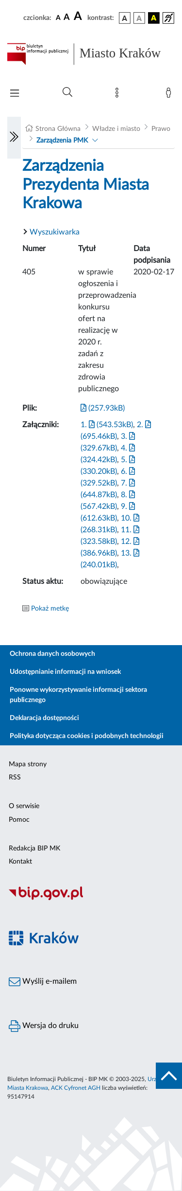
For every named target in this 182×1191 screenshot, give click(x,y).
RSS (15, 777)
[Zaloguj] (170, 94)
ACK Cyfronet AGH (75, 1088)
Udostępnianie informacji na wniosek (65, 671)
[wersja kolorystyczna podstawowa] (124, 18)
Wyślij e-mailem (43, 982)
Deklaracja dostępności (44, 718)
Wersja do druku (44, 1026)
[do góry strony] (169, 1076)
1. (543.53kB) (107, 425)
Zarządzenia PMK (62, 140)
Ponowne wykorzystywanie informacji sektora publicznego (78, 695)
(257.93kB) (103, 408)
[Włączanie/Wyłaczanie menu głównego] (14, 94)
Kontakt (20, 861)
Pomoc (19, 819)
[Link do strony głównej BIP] (91, 54)
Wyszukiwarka (55, 232)
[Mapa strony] (119, 94)
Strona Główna (58, 129)
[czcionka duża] (79, 16)
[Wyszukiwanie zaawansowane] (67, 92)
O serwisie (24, 806)
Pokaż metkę (50, 608)
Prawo (160, 129)
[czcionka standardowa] (58, 17)
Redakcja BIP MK (34, 848)
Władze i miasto (116, 129)
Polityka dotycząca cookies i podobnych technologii (87, 736)
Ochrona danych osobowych (52, 653)
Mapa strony (28, 764)
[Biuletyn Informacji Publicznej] (91, 899)
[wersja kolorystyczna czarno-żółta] (154, 18)
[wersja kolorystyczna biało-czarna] (139, 18)
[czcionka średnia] (67, 17)
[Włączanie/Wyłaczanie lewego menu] (14, 138)
